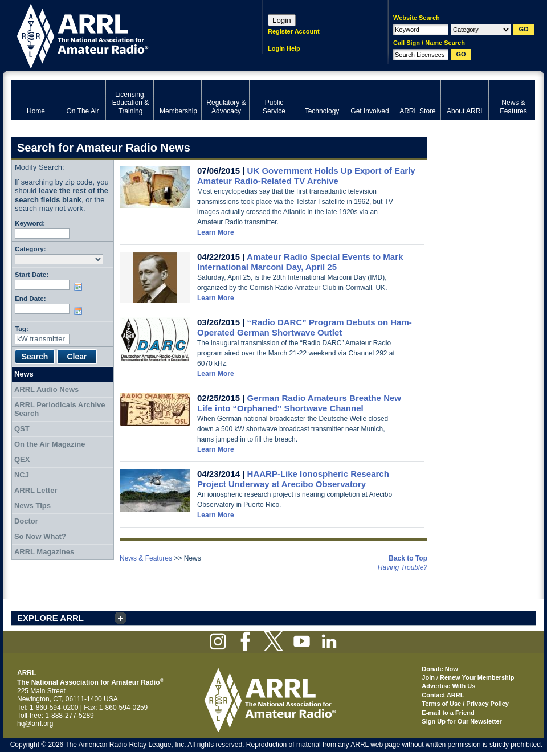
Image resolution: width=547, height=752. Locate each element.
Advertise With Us (448, 685)
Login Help (284, 48)
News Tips (32, 505)
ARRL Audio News (46, 389)
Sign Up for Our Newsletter (462, 721)
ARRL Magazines (44, 551)
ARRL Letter (36, 490)
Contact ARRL (443, 695)
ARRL (122, 34)
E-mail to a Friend (448, 712)
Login (281, 20)
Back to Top (408, 558)
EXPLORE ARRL (50, 618)
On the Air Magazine (49, 444)
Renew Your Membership (477, 677)
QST (22, 428)
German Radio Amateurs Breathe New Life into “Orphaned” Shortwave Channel (299, 403)
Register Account (294, 31)
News (24, 374)
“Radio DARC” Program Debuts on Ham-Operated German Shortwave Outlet (304, 327)
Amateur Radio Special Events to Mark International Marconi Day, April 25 (300, 262)
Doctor (26, 521)
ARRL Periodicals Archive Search (59, 409)
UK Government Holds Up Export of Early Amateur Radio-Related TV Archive (306, 176)
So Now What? (40, 536)
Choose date (80, 286)
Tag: (21, 328)
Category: (30, 248)
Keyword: (30, 223)
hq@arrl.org (35, 724)
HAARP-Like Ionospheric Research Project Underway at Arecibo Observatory (293, 479)
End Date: (30, 298)
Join (428, 677)
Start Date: (31, 274)
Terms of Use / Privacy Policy (465, 703)
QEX (22, 459)
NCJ (21, 475)
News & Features (146, 558)
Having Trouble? (402, 567)
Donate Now (440, 668)
